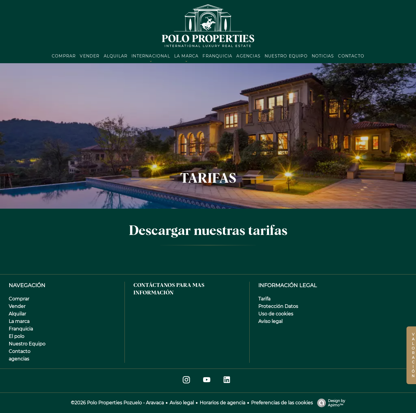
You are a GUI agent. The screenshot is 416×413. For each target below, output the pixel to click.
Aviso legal (182, 402)
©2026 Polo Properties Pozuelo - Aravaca (117, 402)
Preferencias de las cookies (282, 402)
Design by (329, 403)
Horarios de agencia (222, 402)
